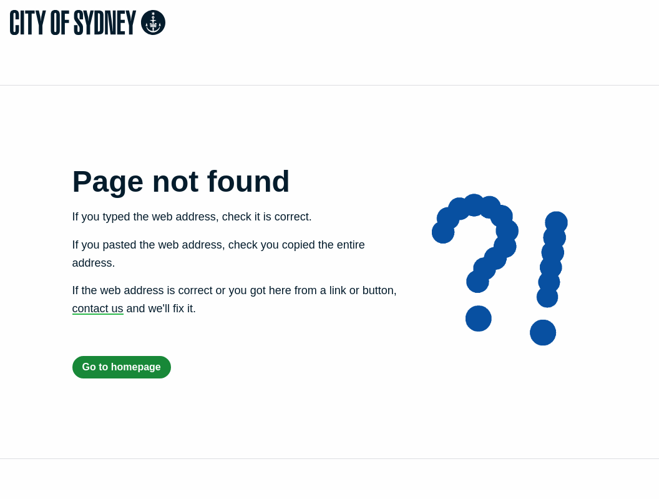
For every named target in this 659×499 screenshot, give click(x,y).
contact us (98, 308)
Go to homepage (121, 367)
